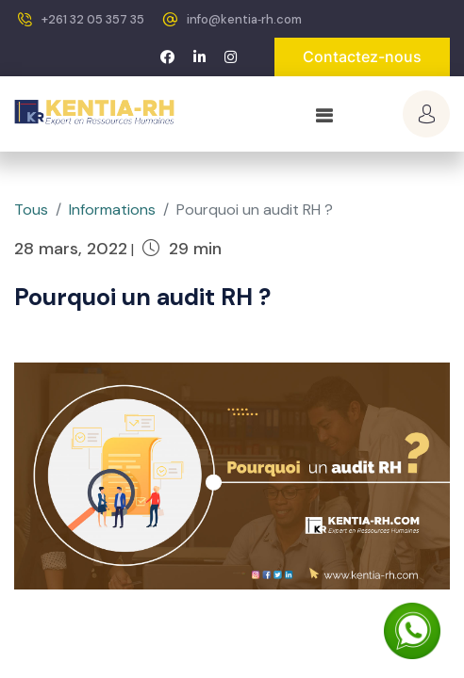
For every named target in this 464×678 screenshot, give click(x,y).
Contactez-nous (362, 56)
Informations (112, 209)
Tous (31, 209)
